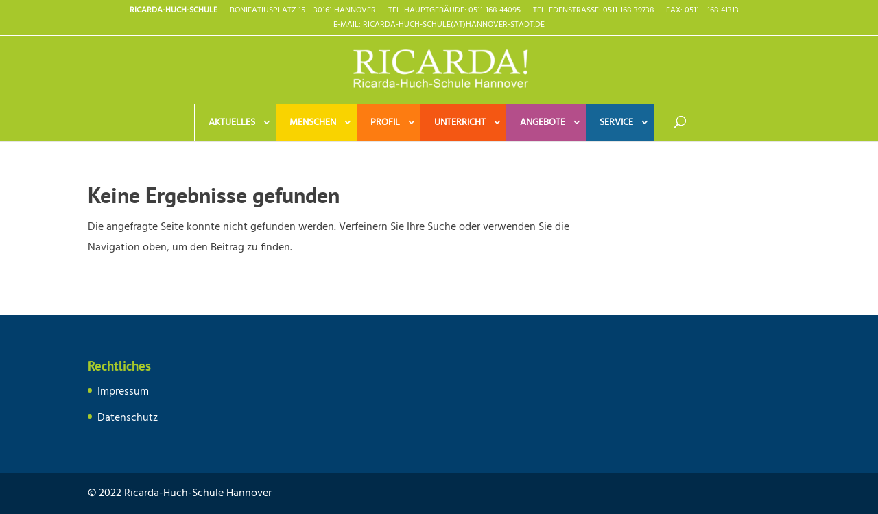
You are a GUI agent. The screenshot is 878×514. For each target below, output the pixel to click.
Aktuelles (232, 122)
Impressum (123, 392)
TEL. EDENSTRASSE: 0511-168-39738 (593, 11)
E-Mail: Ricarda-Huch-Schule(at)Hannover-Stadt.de (439, 26)
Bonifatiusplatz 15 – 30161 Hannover (303, 11)
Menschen (312, 122)
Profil (385, 122)
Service (616, 122)
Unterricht (460, 122)
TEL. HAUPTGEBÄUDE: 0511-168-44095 (454, 11)
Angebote (542, 122)
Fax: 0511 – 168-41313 (702, 11)
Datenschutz (127, 418)
